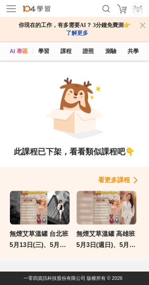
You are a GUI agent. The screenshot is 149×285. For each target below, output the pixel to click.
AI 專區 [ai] (19, 51)
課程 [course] (66, 51)
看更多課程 (114, 180)
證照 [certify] (88, 51)
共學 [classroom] (133, 51)
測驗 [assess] (110, 51)
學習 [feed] (43, 51)
